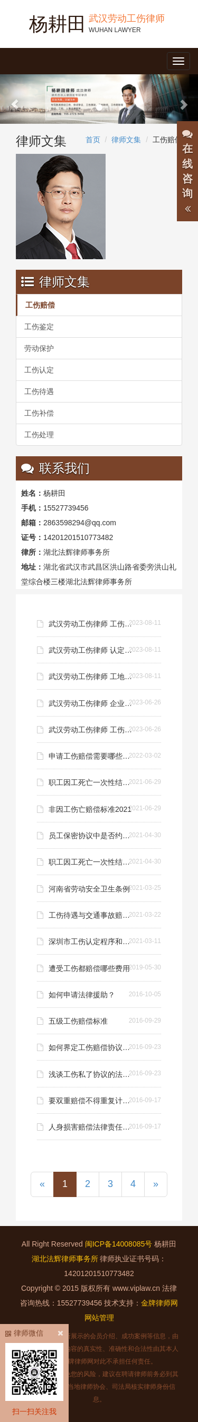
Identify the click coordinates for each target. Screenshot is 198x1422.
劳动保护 (39, 348)
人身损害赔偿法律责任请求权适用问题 (92, 1127)
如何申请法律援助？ (82, 995)
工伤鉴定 (39, 326)
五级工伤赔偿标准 (78, 1021)
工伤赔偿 (40, 305)
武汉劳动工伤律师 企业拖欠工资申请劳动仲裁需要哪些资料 (92, 703)
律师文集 (126, 139)
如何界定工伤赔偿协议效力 (92, 1047)
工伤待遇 (39, 391)
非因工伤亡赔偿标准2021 (90, 809)
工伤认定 (39, 370)
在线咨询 (187, 171)
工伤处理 (39, 434)
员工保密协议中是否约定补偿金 (92, 835)
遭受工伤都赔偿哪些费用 (89, 968)
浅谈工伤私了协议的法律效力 (92, 1074)
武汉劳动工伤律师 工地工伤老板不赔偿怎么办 (92, 676)
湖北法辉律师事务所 (65, 1258)
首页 (93, 139)
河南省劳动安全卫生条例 (89, 889)
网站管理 (99, 1317)
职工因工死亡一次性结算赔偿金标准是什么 (92, 782)
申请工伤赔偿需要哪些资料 (92, 756)
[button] (15, 99)
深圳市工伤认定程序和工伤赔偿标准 (92, 941)
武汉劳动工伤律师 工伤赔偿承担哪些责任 (92, 624)
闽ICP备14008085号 (119, 1244)
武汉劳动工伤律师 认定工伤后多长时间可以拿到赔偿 (92, 650)
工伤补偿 (39, 413)
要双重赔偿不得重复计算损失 (92, 1100)
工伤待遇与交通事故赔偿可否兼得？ (92, 915)
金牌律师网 (159, 1303)
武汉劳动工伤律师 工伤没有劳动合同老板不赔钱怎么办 (92, 729)
